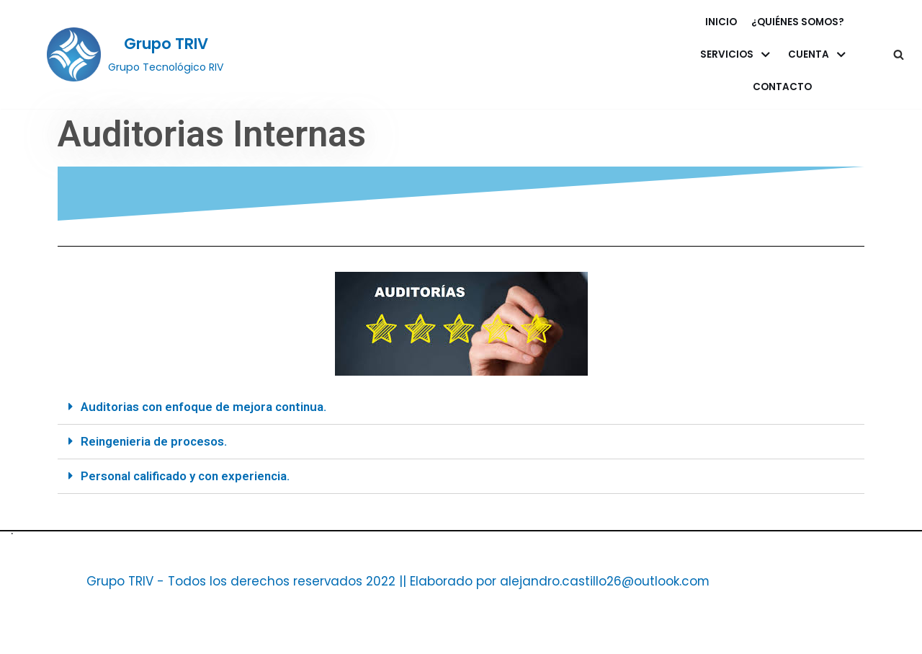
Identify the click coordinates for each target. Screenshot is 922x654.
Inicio (721, 22)
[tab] (461, 407)
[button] (898, 54)
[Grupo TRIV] (135, 54)
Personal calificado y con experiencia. (186, 476)
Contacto (782, 87)
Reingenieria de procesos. (154, 441)
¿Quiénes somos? (797, 22)
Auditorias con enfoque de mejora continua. (204, 406)
